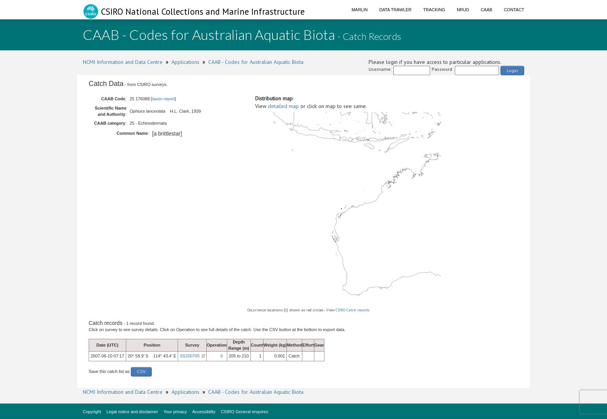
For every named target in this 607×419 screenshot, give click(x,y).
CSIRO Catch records (352, 310)
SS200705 (189, 356)
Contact (514, 9)
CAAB (486, 9)
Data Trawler (395, 9)
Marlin (360, 9)
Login (512, 70)
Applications (185, 61)
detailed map (283, 106)
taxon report (163, 98)
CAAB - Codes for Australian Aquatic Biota (256, 61)
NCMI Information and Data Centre (123, 61)
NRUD (463, 9)
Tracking (434, 9)
